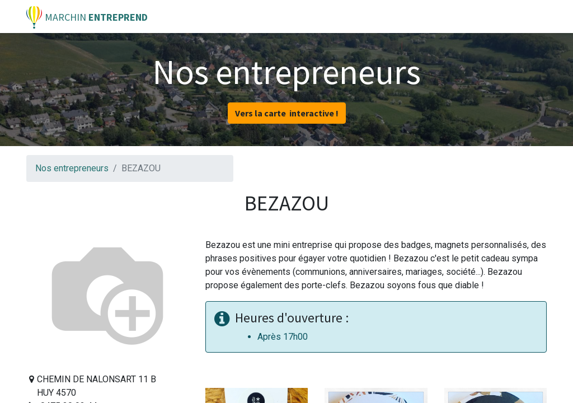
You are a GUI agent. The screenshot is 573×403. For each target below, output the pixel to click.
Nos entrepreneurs (72, 168)
